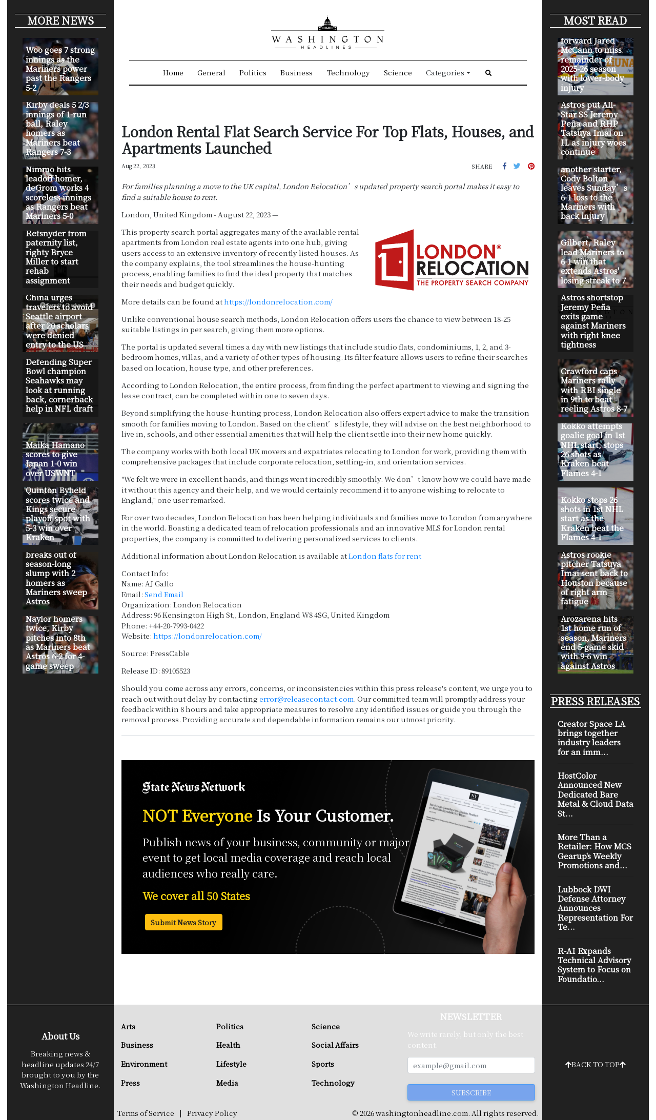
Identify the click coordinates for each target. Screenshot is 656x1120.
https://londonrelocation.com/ (278, 301)
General (211, 72)
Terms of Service (145, 1113)
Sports (323, 1063)
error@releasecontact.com (306, 699)
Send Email (164, 594)
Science (398, 72)
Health (228, 1045)
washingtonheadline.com (422, 1113)
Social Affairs (335, 1045)
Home (173, 72)
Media (227, 1082)
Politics (252, 72)
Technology (348, 72)
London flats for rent (384, 556)
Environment (144, 1063)
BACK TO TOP (595, 1064)
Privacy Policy (212, 1113)
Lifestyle (231, 1063)
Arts (128, 1026)
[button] (504, 165)
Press (130, 1082)
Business (296, 72)
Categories (445, 72)
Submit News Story (183, 922)
